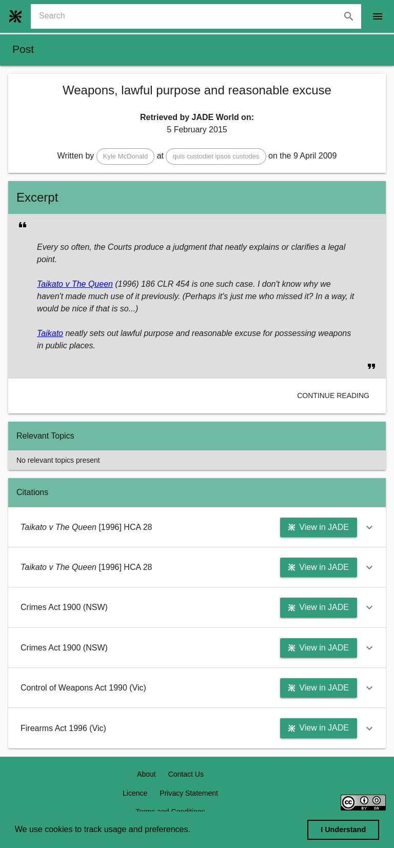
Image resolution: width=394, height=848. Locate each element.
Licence (135, 793)
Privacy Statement (189, 793)
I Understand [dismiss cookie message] (343, 829)
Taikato (50, 333)
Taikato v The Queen (75, 284)
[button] (125, 156)
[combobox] (200, 16)
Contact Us (186, 774)
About (146, 774)
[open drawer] (377, 16)
